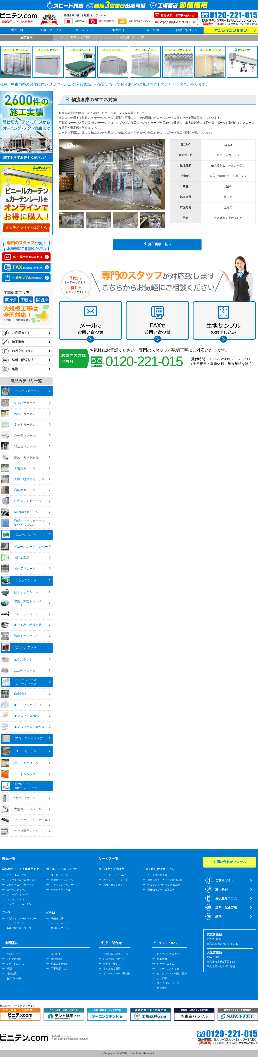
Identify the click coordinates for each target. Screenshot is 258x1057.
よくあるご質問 (112, 968)
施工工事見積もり (61, 963)
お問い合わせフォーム (115, 954)
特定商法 (162, 988)
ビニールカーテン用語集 (116, 973)
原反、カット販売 (113, 884)
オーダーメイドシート (115, 879)
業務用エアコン (59, 928)
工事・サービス (51, 30)
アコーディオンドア (18, 894)
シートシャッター (61, 923)
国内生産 (80, 21)
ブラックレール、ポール (64, 884)
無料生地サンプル (113, 963)
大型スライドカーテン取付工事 (164, 879)
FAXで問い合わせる (114, 958)
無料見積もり (58, 958)
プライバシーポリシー (169, 983)
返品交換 (12, 973)
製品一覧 (17, 30)
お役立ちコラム (186, 30)
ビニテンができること (169, 954)
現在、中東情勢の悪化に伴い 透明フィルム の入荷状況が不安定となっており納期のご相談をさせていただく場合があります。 (104, 84)
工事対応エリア (59, 968)
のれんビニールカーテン (20, 884)
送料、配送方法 (15, 963)
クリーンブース (15, 923)
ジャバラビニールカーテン (21, 879)
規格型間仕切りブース (19, 928)
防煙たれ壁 (57, 918)
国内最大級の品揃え (140, 21)
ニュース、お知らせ (168, 968)
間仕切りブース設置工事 (161, 889)
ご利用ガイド (118, 30)
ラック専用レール (61, 889)
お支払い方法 (14, 978)
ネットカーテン (15, 899)
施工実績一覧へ (159, 244)
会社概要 (162, 978)
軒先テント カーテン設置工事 (163, 884)
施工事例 (152, 30)
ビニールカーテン (16, 875)
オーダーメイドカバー (115, 875)
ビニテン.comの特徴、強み (172, 973)
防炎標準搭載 (106, 21)
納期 (15, 369)
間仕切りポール (59, 875)
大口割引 (56, 954)
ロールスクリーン (16, 889)
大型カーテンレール (62, 879)
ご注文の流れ (14, 958)
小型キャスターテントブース (23, 918)
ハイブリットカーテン (19, 904)
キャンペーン (85, 30)
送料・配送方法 (22, 360)
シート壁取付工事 (157, 875)
